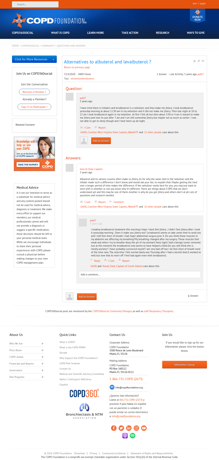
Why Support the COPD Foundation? (79, 358)
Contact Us (65, 368)
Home (15, 45)
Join (195, 3)
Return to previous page (77, 67)
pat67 (201, 74)
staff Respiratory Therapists (158, 311)
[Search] (35, 4)
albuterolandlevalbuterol (82, 78)
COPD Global (16, 357)
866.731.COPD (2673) (131, 399)
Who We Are (16, 343)
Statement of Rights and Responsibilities (152, 453)
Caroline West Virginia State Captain (107, 132)
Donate (197, 16)
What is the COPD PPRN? (73, 347)
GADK (83, 132)
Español (64, 384)
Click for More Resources (31, 59)
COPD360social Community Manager (112, 311)
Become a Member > (34, 92)
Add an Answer (101, 140)
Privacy (93, 453)
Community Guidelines (114, 453)
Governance (15, 370)
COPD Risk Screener (70, 363)
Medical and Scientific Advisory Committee (82, 374)
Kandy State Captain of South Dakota (123, 266)
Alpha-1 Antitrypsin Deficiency (75, 379)
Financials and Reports (21, 363)
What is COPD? (67, 342)
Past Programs (16, 377)
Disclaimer (79, 453)
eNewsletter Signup (184, 364)
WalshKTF (133, 132)
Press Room (15, 350)
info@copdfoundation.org (126, 416)
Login (203, 3)
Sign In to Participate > (34, 106)
